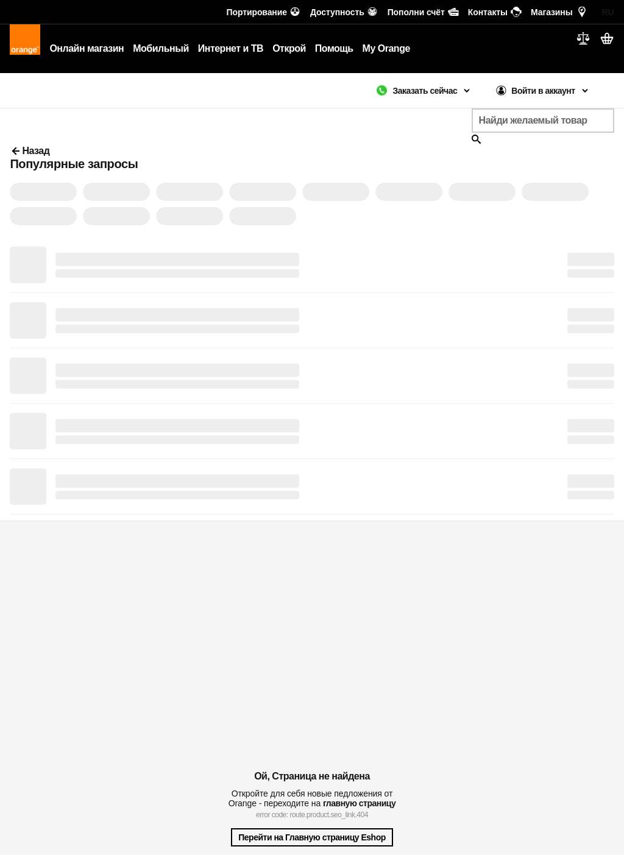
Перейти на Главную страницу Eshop (312, 837)
